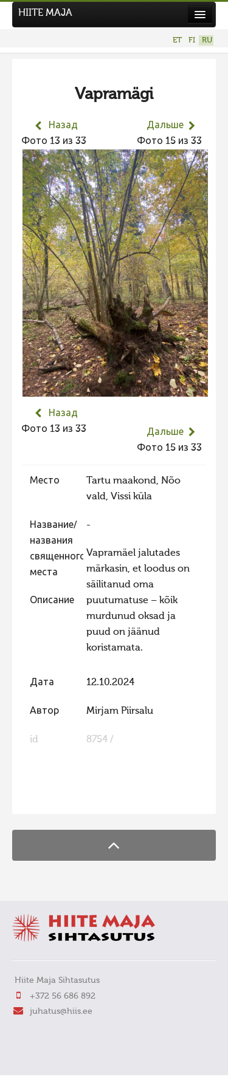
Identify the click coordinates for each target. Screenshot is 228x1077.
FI (191, 40)
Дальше (165, 126)
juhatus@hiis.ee (61, 1011)
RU (207, 40)
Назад (63, 126)
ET (177, 40)
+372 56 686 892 (62, 996)
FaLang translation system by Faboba (64, 797)
